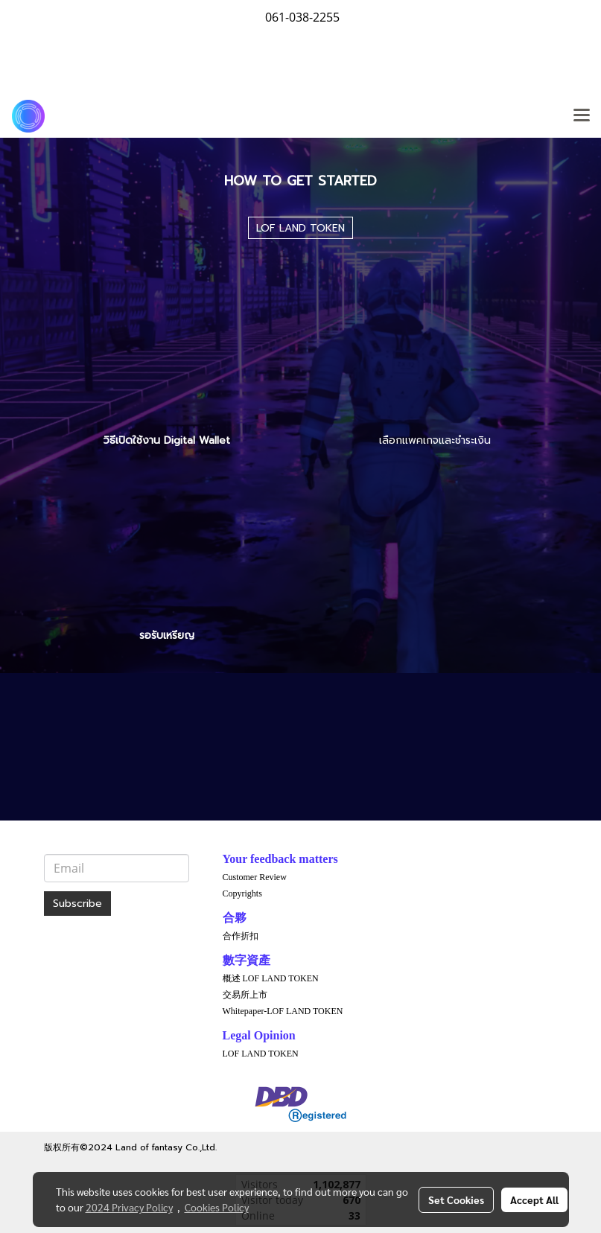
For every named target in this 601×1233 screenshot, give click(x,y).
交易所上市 (245, 995)
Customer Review (255, 877)
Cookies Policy (217, 1207)
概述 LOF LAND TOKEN (271, 978)
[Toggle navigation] (581, 116)
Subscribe (77, 903)
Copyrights (242, 893)
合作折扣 (240, 936)
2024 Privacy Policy (129, 1207)
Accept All (534, 1199)
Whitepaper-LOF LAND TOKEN (283, 1011)
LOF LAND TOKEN (261, 1053)
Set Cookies (456, 1199)
